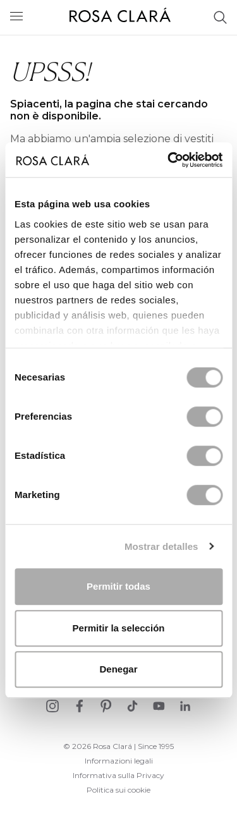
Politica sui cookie (118, 789)
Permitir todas (118, 586)
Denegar (118, 669)
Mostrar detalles (161, 546)
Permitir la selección (119, 628)
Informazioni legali (119, 760)
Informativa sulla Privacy (118, 775)
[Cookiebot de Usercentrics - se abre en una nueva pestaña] (168, 160)
